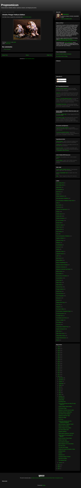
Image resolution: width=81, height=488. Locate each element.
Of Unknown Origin (62, 408)
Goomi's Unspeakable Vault (62, 172)
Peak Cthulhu (59, 284)
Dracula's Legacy (59, 224)
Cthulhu (57, 211)
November (61, 379)
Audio (57, 202)
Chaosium (58, 157)
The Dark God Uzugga (63, 447)
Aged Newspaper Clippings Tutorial (66, 424)
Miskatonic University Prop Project (63, 269)
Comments (60, 81)
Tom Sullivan (58, 322)
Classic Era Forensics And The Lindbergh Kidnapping (65, 422)
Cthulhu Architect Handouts (62, 88)
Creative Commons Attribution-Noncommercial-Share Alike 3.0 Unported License (47, 477)
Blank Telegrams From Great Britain (66, 443)
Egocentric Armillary (63, 458)
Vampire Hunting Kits (60, 328)
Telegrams (58, 306)
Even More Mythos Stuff (64, 429)
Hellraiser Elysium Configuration (65, 412)
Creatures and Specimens (61, 209)
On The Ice (61, 419)
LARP (57, 255)
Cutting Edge (61, 399)
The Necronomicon (60, 313)
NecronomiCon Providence (61, 275)
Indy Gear (58, 92)
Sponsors (58, 300)
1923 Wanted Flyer (62, 460)
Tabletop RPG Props (60, 302)
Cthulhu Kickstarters (60, 218)
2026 (59, 346)
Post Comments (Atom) (29, 58)
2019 (59, 359)
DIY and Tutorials (59, 220)
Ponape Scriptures (60, 289)
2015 (59, 367)
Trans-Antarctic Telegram (64, 441)
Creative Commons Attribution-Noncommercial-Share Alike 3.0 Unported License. (66, 40)
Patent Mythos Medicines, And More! (66, 433)
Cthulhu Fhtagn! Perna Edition (65, 427)
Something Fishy (62, 401)
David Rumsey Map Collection (62, 127)
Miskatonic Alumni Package (62, 264)
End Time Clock (62, 445)
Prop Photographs (60, 295)
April (60, 392)
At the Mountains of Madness (62, 198)
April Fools (58, 191)
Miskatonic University (60, 267)
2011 (59, 374)
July (60, 387)
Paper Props (58, 282)
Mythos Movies (59, 271)
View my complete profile (66, 18)
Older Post (49, 55)
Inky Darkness (62, 397)
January (60, 462)
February (61, 396)
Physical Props (59, 286)
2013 (59, 370)
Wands (57, 340)
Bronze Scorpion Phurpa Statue (65, 438)
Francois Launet (59, 148)
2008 (59, 466)
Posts (58, 79)
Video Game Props (60, 333)
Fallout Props (59, 227)
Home (27, 55)
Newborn (60, 452)
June (60, 389)
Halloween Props (59, 240)
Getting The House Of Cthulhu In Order (67, 449)
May (60, 390)
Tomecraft (58, 324)
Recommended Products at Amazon (63, 54)
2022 (59, 354)
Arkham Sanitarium (60, 196)
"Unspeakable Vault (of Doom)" (62, 150)
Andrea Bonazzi (59, 141)
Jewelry (57, 249)
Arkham (57, 193)
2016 (59, 365)
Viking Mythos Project (60, 335)
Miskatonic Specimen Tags (64, 415)
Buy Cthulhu (58, 205)
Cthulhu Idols (7, 43)
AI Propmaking (59, 189)
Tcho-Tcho (58, 304)
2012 (59, 372)
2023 (59, 352)
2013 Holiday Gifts (60, 185)
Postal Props (58, 291)
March (60, 394)
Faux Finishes (59, 231)
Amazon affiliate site (68, 42)
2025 (59, 348)
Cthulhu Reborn (59, 160)
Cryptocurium (59, 144)
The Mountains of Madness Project (63, 311)
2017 (59, 363)
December (61, 377)
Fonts (57, 233)
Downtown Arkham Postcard (64, 456)
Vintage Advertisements (61, 337)
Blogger (43, 485)
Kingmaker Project (60, 251)
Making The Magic (62, 417)
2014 (59, 368)
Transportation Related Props (62, 326)
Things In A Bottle (60, 320)
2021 (59, 356)
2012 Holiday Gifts (60, 182)
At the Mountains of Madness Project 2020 (65, 200)
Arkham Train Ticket (63, 440)
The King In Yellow (60, 309)
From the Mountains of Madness (63, 236)
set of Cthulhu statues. (27, 17)
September (61, 383)
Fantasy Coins (59, 229)
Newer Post (5, 55)
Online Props (59, 280)
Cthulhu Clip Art (59, 213)
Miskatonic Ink (62, 454)
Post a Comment (7, 49)
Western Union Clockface (64, 426)
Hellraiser (58, 242)
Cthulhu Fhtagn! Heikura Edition (65, 406)
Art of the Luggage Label (61, 114)
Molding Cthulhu (62, 451)
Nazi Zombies (59, 273)
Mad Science (59, 258)
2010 (59, 376)
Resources (58, 298)
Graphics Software (60, 238)
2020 (59, 357)
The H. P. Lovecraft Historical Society (64, 98)
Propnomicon (9, 5)
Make (57, 176)
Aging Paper (58, 187)
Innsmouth (58, 247)
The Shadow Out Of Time (61, 317)
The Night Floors (59, 315)
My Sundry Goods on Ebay (61, 56)
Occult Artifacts (59, 278)
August (60, 385)
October (60, 381)
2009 (59, 464)
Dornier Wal (58, 222)
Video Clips (58, 331)
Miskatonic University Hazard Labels (66, 410)
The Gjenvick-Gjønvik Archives (62, 132)
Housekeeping (59, 244)
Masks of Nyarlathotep (61, 262)
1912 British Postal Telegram (65, 413)
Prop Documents (59, 293)
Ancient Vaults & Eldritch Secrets (63, 169)
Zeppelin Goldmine (62, 431)
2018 (59, 361)
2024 (59, 350)
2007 (59, 468)
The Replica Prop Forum (61, 104)
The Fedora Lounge (60, 117)
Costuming (58, 207)
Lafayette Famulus (60, 253)
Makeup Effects (59, 260)
